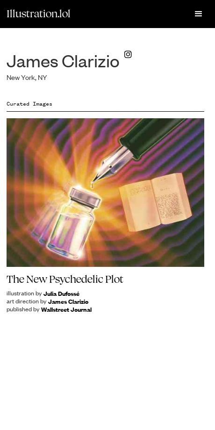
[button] (198, 14)
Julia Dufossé (61, 293)
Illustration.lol (39, 13)
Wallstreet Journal (66, 309)
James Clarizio (68, 301)
